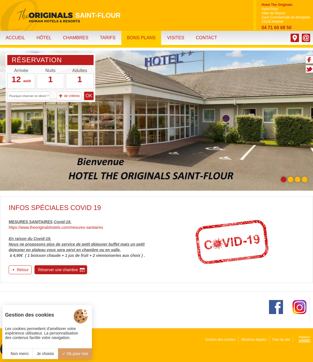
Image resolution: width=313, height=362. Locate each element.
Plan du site (281, 340)
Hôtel (43, 37)
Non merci (17, 353)
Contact (206, 37)
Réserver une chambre (58, 270)
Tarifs (107, 37)
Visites (175, 37)
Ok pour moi (75, 353)
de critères (69, 96)
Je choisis (45, 353)
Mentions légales (253, 340)
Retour (23, 270)
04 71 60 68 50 (277, 27)
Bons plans (141, 37)
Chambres (76, 37)
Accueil (15, 37)
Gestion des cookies (220, 340)
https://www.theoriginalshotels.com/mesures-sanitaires (56, 227)
